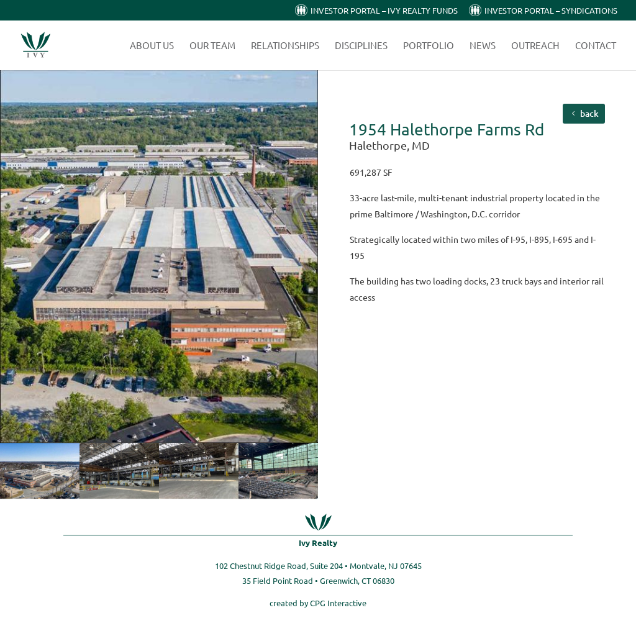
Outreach (535, 46)
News (483, 46)
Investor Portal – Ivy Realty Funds (384, 11)
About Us (152, 46)
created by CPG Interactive (318, 603)
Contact (595, 46)
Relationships (285, 46)
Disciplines (361, 46)
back (589, 113)
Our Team (212, 46)
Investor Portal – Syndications (550, 11)
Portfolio (428, 46)
